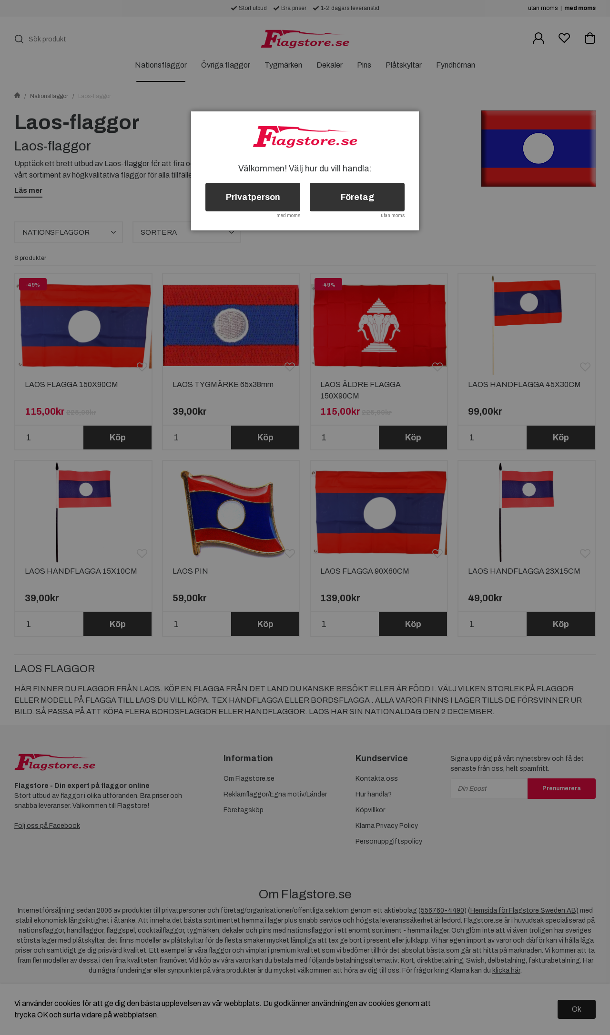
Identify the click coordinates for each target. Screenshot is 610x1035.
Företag (357, 197)
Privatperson (253, 197)
